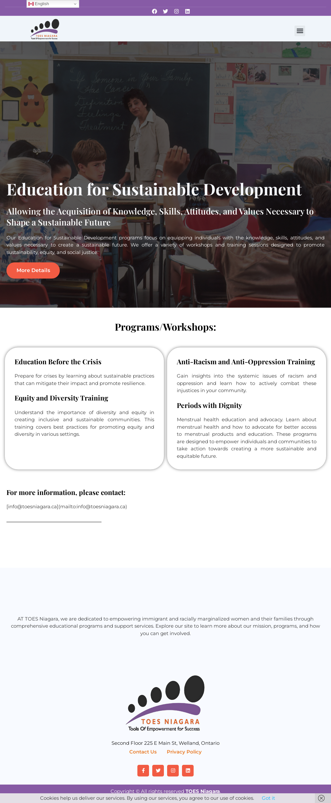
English (38, 3)
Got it (268, 798)
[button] (299, 31)
